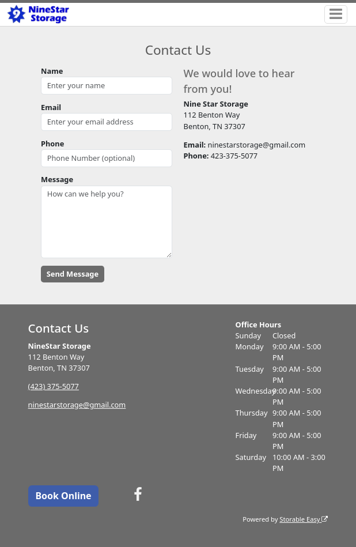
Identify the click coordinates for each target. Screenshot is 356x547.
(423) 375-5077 (53, 386)
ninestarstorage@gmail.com (77, 404)
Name (52, 71)
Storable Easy (303, 519)
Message (57, 179)
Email (51, 107)
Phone (52, 143)
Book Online (63, 495)
